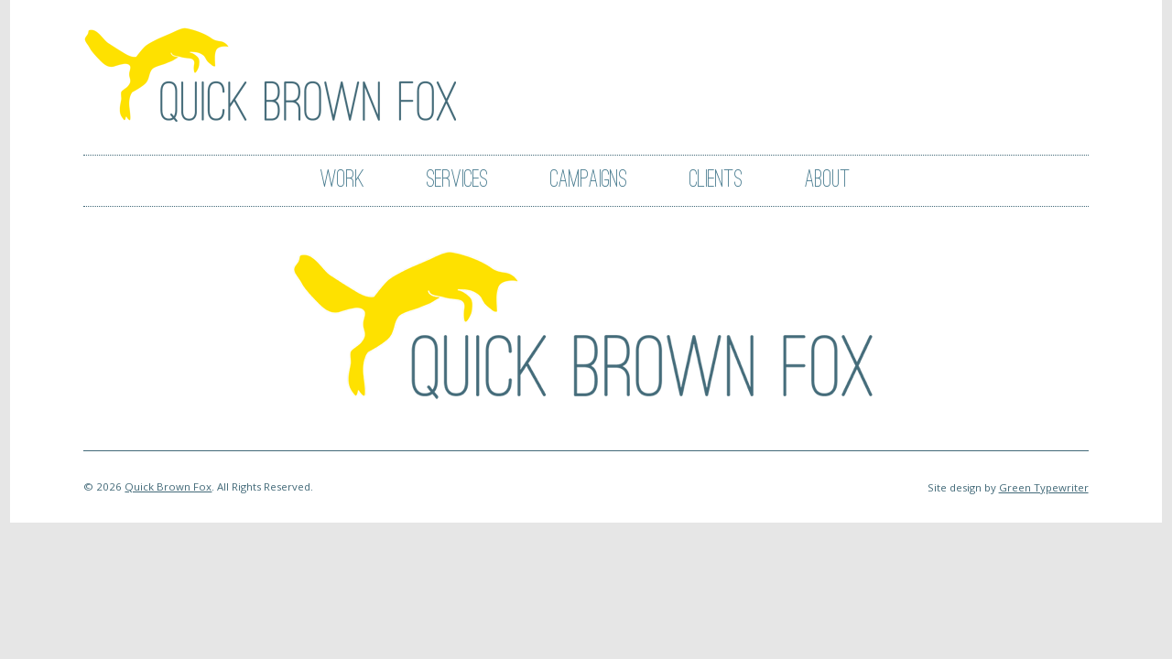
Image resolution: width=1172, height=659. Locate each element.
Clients (716, 180)
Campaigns (588, 180)
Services (457, 180)
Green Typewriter (1044, 487)
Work (342, 180)
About (828, 180)
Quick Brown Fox (168, 486)
